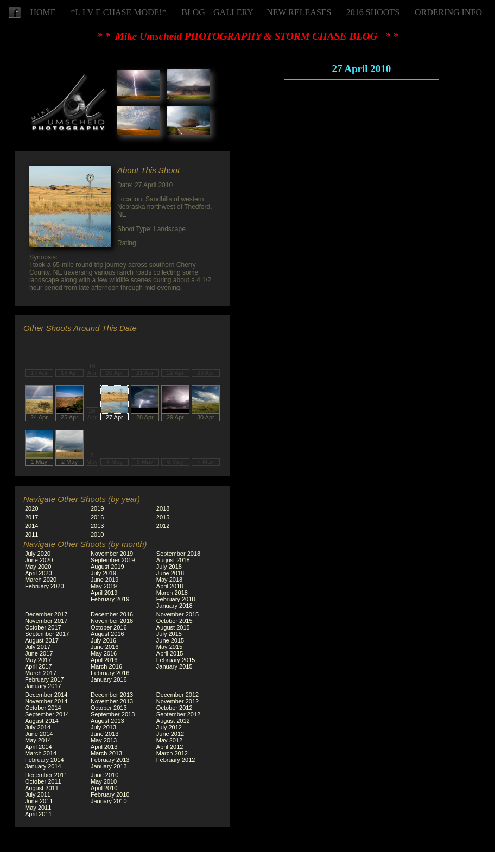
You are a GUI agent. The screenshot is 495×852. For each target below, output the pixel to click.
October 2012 (174, 707)
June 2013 (104, 733)
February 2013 (110, 759)
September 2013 (113, 714)
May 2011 (38, 807)
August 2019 (107, 566)
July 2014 (37, 727)
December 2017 (46, 614)
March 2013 (106, 753)
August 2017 (42, 640)
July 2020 (37, 553)
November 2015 (177, 614)
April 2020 (38, 573)
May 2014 (38, 740)
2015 (162, 517)
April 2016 (104, 660)
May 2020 (38, 566)
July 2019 (103, 573)
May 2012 (169, 740)
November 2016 (112, 621)
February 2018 (175, 599)
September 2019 (113, 560)
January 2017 (43, 686)
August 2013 (107, 720)
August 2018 (173, 560)
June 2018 (170, 573)
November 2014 (46, 701)
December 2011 (46, 775)
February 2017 (44, 679)
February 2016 (110, 673)
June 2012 (170, 733)
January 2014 (43, 766)
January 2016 (109, 679)
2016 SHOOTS (372, 12)
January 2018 (174, 605)
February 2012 (175, 759)
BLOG (193, 12)
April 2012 (169, 746)
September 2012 (178, 714)
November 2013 (112, 701)
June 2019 (104, 579)
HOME (42, 12)
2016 (97, 517)
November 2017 (46, 621)
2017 (31, 517)
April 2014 (38, 746)
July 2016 (103, 640)
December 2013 (112, 694)
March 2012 (172, 753)
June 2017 (39, 653)
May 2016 (104, 653)
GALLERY (233, 12)
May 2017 (38, 660)
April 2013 (104, 746)
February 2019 (110, 599)
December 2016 (112, 614)
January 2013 (109, 766)
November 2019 (112, 553)
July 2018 (169, 566)
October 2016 (109, 627)
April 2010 (104, 788)
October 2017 (43, 627)
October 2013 (109, 707)
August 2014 (42, 720)
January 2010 (109, 801)
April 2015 (169, 653)
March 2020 (40, 579)
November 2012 (177, 701)
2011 (31, 534)
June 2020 (39, 560)
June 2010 (104, 775)
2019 (97, 508)
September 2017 (47, 634)
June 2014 (39, 733)
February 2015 (175, 660)
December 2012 (177, 694)
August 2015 (173, 627)
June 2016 (104, 647)
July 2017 (37, 647)
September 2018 (178, 553)
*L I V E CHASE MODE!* (119, 12)
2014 (31, 526)
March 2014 (40, 753)
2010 (97, 534)
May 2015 (169, 647)
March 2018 (172, 592)
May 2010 (104, 781)
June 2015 (170, 640)
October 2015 (174, 621)
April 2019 (104, 592)
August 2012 (173, 720)
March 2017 (40, 673)
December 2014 (46, 694)
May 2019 (104, 586)
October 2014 (43, 707)
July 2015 (169, 634)
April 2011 (38, 814)
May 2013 (104, 740)
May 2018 (169, 579)
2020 (31, 508)
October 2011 (43, 781)
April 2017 (38, 666)
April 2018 (169, 586)
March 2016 (106, 666)
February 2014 (44, 759)
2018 (162, 508)
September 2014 (47, 714)
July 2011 (37, 794)
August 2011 (42, 788)
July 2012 (169, 727)
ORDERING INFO (448, 12)
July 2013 (103, 727)
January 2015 (174, 666)
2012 (162, 526)
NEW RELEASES (298, 12)
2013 (97, 526)
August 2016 (107, 634)
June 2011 (39, 801)
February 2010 (110, 794)
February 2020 (44, 586)
